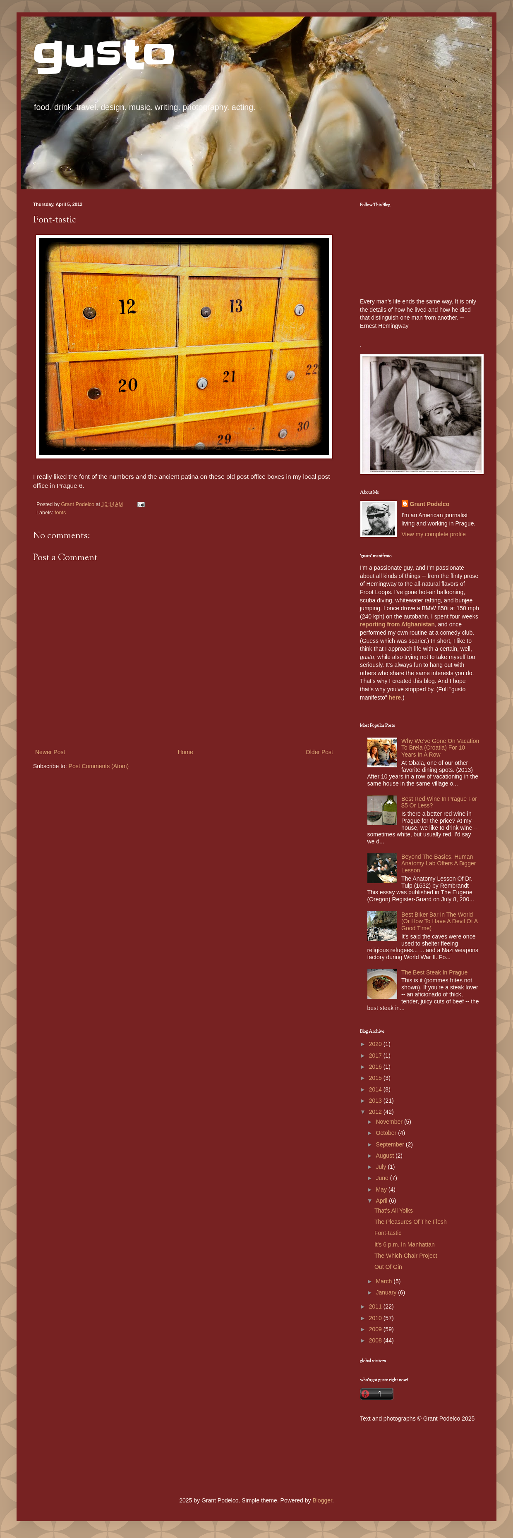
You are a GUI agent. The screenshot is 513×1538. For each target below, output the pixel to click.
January (387, 1292)
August (385, 1155)
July (382, 1166)
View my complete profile (434, 534)
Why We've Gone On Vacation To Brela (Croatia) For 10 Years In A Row (440, 748)
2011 (376, 1306)
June (383, 1178)
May (382, 1189)
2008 (376, 1340)
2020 (376, 1044)
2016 (376, 1066)
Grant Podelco (430, 504)
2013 (376, 1100)
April (382, 1200)
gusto (104, 55)
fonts (60, 513)
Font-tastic (387, 1233)
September (390, 1144)
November (390, 1121)
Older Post (319, 752)
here (395, 697)
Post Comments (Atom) (99, 766)
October (387, 1133)
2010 (376, 1318)
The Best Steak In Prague (434, 972)
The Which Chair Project (405, 1255)
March (384, 1281)
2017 (376, 1055)
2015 (376, 1078)
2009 (376, 1329)
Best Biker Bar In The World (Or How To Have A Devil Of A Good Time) (439, 921)
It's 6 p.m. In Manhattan (404, 1244)
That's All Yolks (393, 1210)
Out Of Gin (388, 1266)
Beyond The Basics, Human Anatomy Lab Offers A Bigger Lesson (438, 863)
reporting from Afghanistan (397, 624)
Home (185, 752)
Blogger (322, 1500)
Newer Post (50, 752)
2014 (376, 1089)
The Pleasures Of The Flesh (410, 1221)
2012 (376, 1111)
